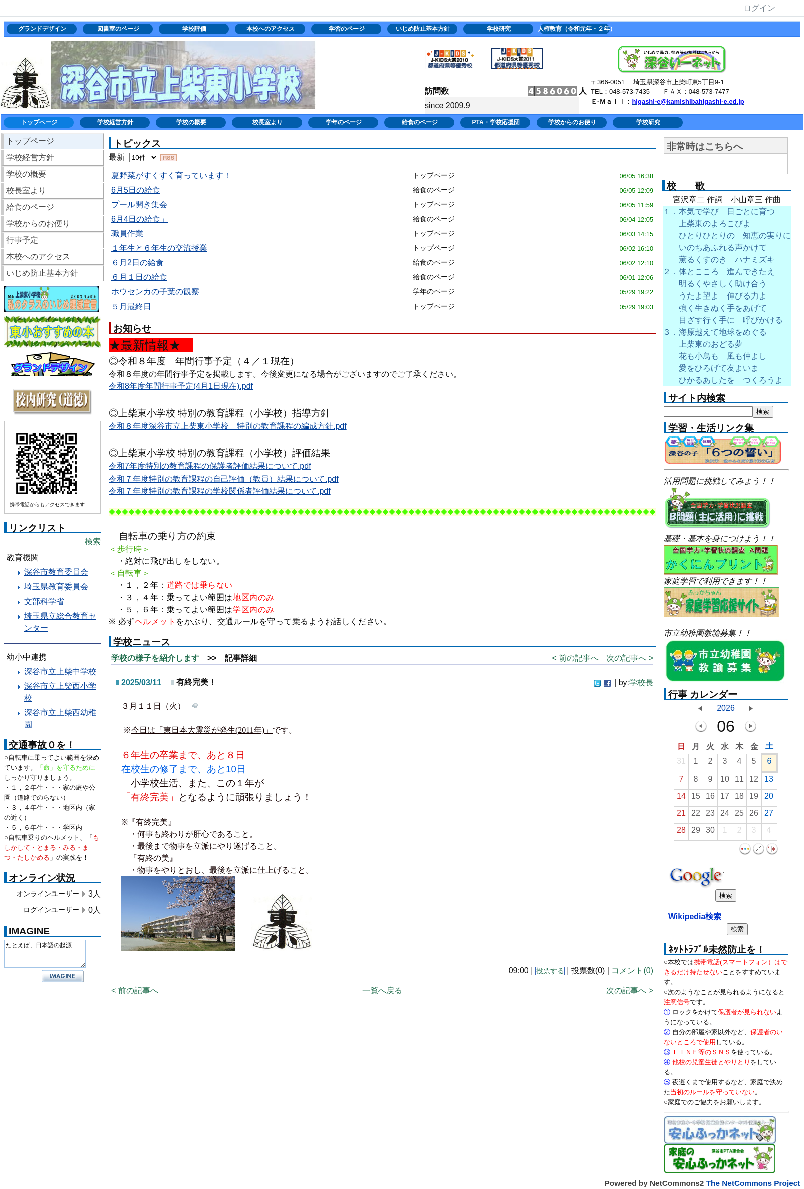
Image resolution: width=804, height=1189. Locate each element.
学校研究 (499, 28)
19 (753, 798)
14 (681, 798)
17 (724, 798)
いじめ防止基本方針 (423, 28)
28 (681, 832)
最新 (133, 157)
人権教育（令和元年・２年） (575, 28)
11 (739, 781)
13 (768, 781)
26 (753, 815)
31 (681, 763)
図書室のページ (118, 28)
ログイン (759, 8)
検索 (93, 541)
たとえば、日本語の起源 (45, 954)
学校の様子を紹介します (155, 658)
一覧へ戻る (382, 990)
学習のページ (347, 28)
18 (739, 798)
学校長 (641, 682)
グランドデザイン (42, 28)
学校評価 (194, 28)
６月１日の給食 (139, 277)
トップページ (39, 122)
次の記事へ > (629, 658)
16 (710, 798)
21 (681, 815)
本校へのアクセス (270, 28)
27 (768, 815)
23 (710, 815)
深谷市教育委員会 (56, 572)
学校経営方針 (115, 122)
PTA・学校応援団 (495, 122)
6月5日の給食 (135, 190)
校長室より (267, 122)
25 (739, 815)
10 (724, 781)
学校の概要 (191, 122)
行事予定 (22, 240)
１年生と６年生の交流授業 (159, 248)
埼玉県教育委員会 (56, 586)
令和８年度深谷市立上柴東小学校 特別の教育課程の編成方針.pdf (228, 426)
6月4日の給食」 (139, 219)
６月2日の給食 (137, 262)
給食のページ (420, 122)
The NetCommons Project (753, 1183)
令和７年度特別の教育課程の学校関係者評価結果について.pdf (220, 491)
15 (695, 798)
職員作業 (127, 233)
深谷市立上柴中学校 (60, 671)
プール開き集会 (139, 204)
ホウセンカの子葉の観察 (155, 291)
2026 (726, 708)
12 (753, 781)
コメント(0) (632, 970)
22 (695, 815)
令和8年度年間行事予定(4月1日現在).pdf (181, 386)
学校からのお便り (572, 122)
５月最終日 (131, 306)
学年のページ (344, 122)
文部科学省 (44, 601)
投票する (550, 971)
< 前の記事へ (575, 658)
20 (768, 798)
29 (695, 832)
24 (724, 815)
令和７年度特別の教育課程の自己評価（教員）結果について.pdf (224, 479)
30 (710, 832)
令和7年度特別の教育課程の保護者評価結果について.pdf (210, 466)
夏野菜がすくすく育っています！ (171, 175)
